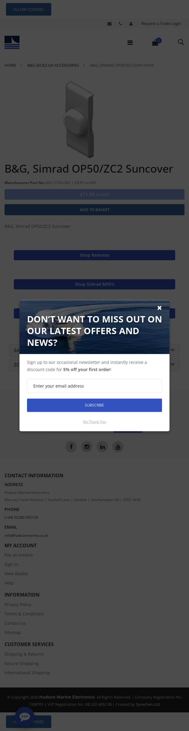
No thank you (94, 421)
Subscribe (94, 405)
